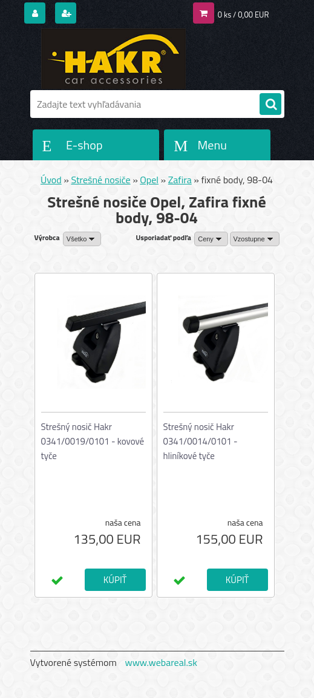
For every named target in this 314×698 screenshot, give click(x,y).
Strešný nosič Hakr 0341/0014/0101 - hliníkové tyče (200, 441)
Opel (149, 179)
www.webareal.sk (161, 662)
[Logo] (113, 58)
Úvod (51, 179)
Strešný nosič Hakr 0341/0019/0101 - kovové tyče (93, 441)
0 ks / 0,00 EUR (243, 14)
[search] (270, 104)
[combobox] (211, 239)
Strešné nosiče (100, 179)
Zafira (180, 179)
